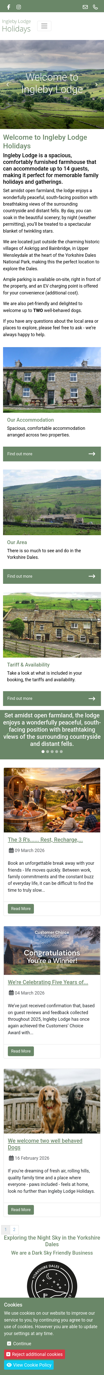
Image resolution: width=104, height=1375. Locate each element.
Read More (21, 908)
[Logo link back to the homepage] (16, 25)
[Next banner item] (96, 84)
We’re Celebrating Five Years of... (48, 982)
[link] (9, 7)
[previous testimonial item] (8, 734)
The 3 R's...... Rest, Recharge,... (45, 840)
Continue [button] (18, 1343)
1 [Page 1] (6, 1229)
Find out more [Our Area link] (51, 576)
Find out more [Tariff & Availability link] (51, 699)
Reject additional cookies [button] (34, 1354)
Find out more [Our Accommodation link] (51, 454)
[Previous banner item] (8, 84)
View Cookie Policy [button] (28, 1365)
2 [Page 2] (14, 1229)
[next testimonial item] (96, 734)
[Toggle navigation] (44, 26)
